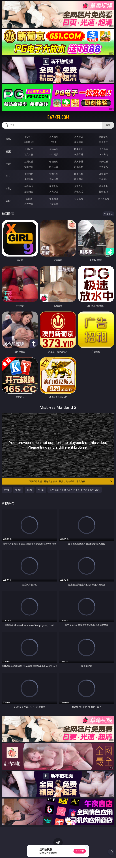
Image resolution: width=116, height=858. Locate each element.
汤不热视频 (103, 198)
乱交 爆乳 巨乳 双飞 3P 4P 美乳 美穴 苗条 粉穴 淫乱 (74, 489)
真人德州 (53, 136)
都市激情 (28, 186)
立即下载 (79, 851)
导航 (8, 201)
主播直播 (78, 154)
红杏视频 (28, 203)
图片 (8, 176)
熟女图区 (78, 179)
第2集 (18, 489)
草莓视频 (78, 198)
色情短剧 (53, 203)
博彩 (8, 139)
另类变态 (103, 166)
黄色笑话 (78, 191)
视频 (8, 151)
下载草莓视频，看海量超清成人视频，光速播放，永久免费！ (71, 481)
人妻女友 (78, 186)
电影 (8, 163)
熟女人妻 (28, 154)
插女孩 (29, 198)
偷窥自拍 (28, 173)
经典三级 (53, 166)
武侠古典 (103, 186)
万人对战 (78, 136)
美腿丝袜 (28, 179)
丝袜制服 (53, 154)
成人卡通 (78, 161)
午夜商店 (53, 198)
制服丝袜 (28, 166)
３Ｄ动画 (103, 149)
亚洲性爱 (28, 161)
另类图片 (103, 179)
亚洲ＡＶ (28, 149)
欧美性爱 (103, 161)
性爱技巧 (103, 191)
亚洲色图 (53, 173)
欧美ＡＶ (78, 149)
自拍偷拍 (53, 149)
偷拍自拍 (53, 161)
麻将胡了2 (29, 141)
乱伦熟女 (78, 166)
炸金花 (53, 141)
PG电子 (28, 136)
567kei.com (58, 117)
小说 (8, 188)
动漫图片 (103, 173)
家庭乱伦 (53, 186)
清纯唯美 (53, 179)
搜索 (108, 125)
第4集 (41, 489)
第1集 (6, 489)
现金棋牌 (78, 141)
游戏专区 (103, 136)
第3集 (29, 489)
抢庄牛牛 (103, 141)
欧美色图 (78, 173)
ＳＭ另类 (103, 154)
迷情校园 (28, 191)
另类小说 (53, 191)
